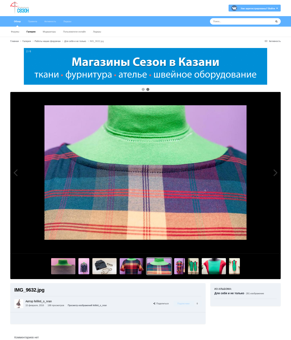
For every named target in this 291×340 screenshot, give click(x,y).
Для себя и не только (229, 293)
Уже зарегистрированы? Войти (259, 8)
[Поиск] (233, 21)
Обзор (17, 23)
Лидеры (97, 31)
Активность (50, 21)
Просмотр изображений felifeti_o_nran (87, 305)
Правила (32, 21)
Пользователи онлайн (74, 31)
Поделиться (161, 303)
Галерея (30, 31)
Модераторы (49, 31)
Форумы (15, 31)
